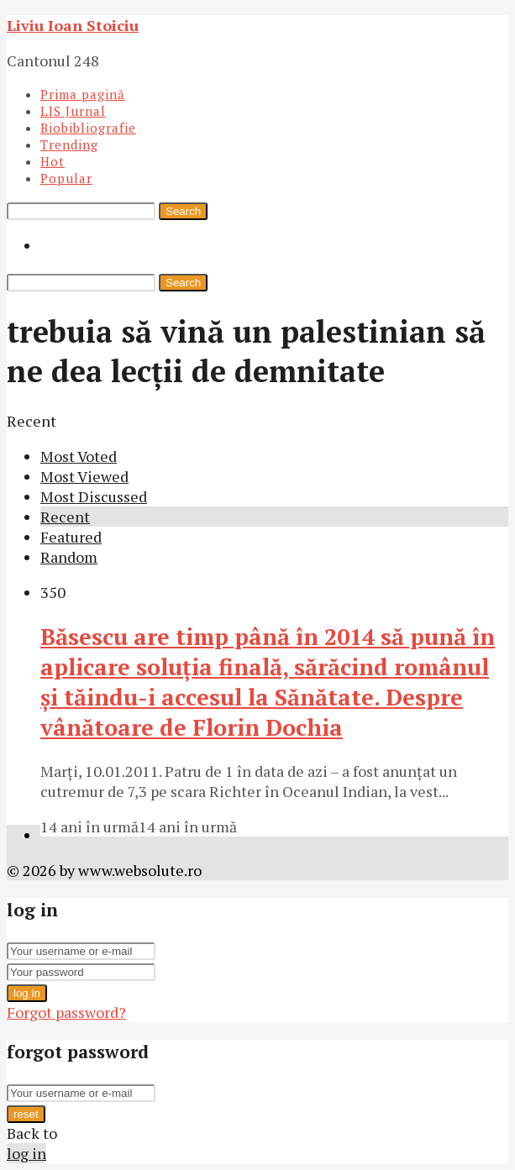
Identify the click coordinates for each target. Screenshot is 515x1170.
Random (68, 557)
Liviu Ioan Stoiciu (73, 25)
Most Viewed (84, 476)
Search (183, 211)
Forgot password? (66, 1012)
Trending (69, 144)
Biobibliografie (88, 127)
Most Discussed (93, 496)
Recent (65, 516)
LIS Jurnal (73, 110)
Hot (52, 161)
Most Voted (78, 456)
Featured (71, 537)
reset (26, 1114)
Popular (66, 178)
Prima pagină (82, 94)
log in (26, 993)
